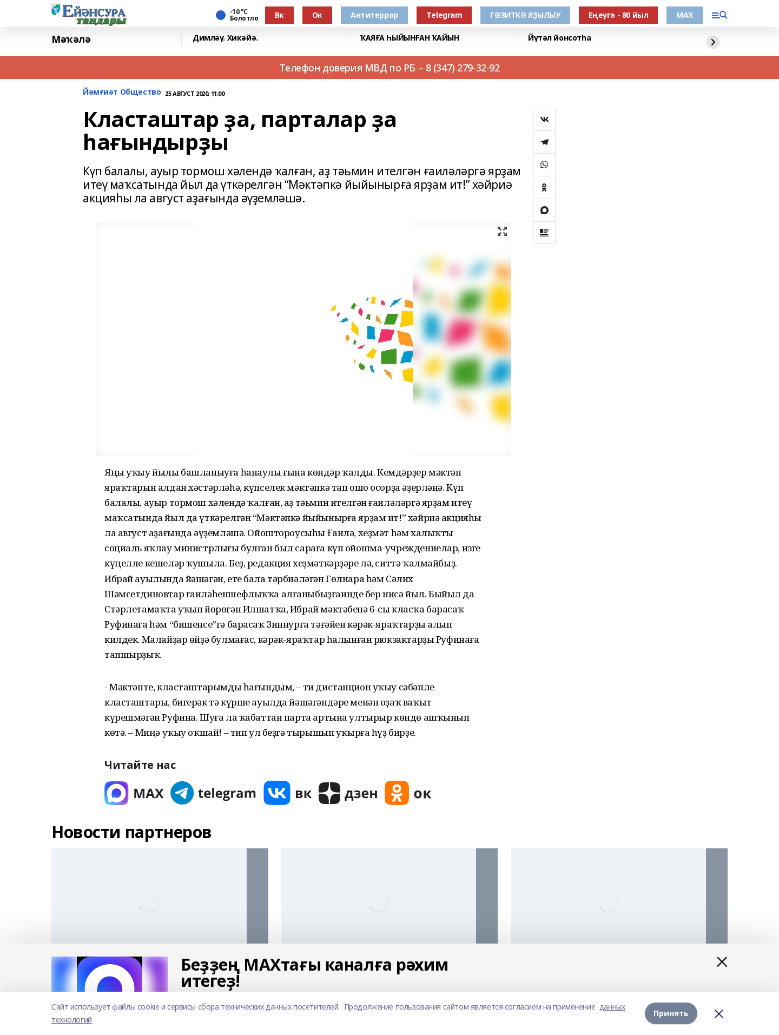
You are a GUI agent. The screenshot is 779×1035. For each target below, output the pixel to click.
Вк (279, 15)
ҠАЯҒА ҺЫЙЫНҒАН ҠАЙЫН (409, 38)
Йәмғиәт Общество (122, 92)
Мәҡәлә (70, 39)
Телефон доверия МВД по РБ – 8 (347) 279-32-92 (389, 67)
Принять (671, 1013)
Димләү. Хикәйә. (225, 38)
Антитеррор (374, 15)
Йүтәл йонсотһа (559, 38)
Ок (317, 15)
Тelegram (444, 15)
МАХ (684, 15)
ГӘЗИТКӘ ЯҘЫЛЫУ (525, 15)
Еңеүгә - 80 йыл (619, 15)
